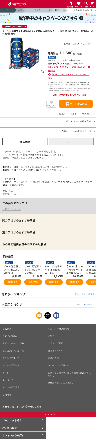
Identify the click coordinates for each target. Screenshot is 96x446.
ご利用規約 (53, 357)
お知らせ (52, 335)
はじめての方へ (55, 350)
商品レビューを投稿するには (76, 131)
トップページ (7, 10)
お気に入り (51, 105)
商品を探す (7, 328)
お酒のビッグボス (11, 209)
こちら (37, 406)
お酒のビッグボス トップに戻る (75, 114)
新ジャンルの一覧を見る (78, 121)
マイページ (7, 379)
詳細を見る (12, 282)
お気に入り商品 (9, 335)
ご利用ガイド (8, 394)
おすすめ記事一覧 (11, 365)
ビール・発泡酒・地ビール (38, 10)
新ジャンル (60, 10)
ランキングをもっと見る (84, 294)
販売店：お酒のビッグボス (77, 44)
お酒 (20, 10)
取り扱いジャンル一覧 (13, 350)
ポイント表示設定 (11, 387)
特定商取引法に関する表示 (61, 383)
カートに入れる (76, 104)
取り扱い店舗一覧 (11, 357)
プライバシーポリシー (58, 365)
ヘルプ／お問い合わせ (58, 328)
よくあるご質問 (55, 343)
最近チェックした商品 (13, 343)
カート (5, 372)
